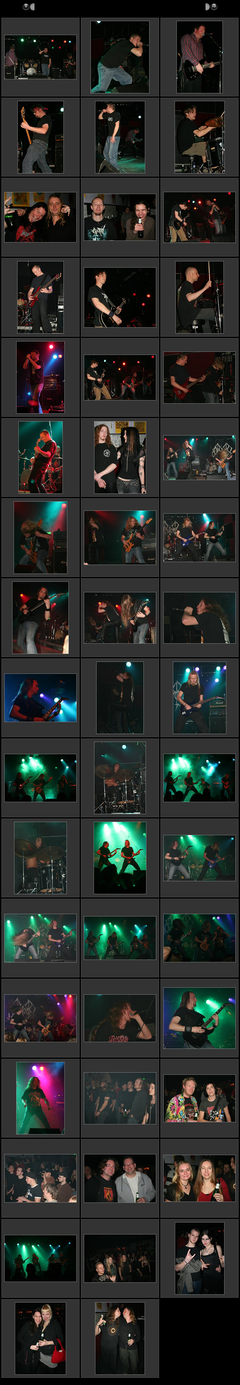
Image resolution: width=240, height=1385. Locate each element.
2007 (77, 6)
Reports (62, 6)
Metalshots (43, 6)
